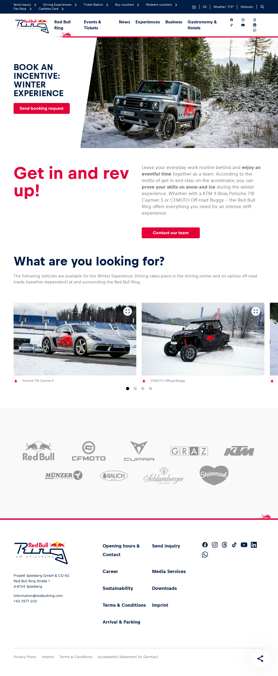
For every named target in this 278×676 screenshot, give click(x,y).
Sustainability (118, 588)
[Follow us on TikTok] (234, 25)
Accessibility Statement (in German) (128, 657)
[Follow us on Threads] (258, 19)
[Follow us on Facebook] (234, 19)
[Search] (262, 7)
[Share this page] (260, 658)
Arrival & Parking (121, 622)
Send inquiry (166, 546)
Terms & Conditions (124, 605)
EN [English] (194, 6)
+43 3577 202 (25, 601)
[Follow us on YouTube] (246, 25)
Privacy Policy (25, 657)
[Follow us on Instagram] (246, 19)
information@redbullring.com (38, 596)
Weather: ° (223, 6)
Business (173, 22)
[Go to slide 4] (150, 388)
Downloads (164, 588)
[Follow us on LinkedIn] (258, 25)
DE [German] (205, 6)
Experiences (147, 22)
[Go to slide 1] (127, 388)
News (124, 22)
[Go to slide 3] (142, 388)
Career (110, 571)
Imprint (160, 605)
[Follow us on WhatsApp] (258, 30)
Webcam (247, 6)
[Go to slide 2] (135, 388)
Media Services (169, 571)
